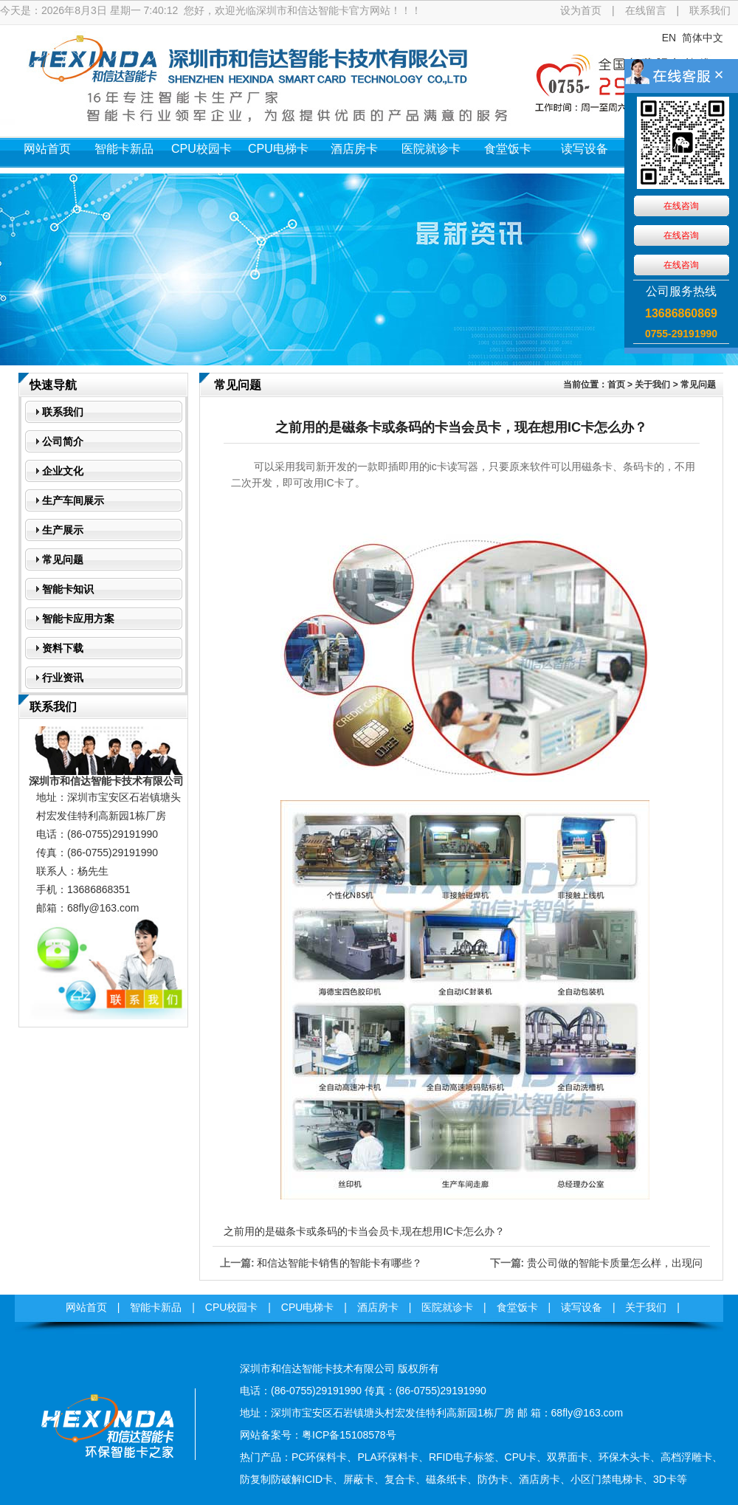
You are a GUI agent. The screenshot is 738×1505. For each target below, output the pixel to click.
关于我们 (661, 148)
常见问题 (698, 384)
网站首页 (47, 148)
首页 (616, 384)
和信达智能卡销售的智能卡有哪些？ (339, 1263)
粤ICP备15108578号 (349, 1435)
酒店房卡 (354, 148)
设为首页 (580, 10)
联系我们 (710, 10)
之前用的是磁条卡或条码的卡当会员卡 (311, 1231)
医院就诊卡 (431, 148)
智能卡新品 (124, 148)
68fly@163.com (103, 908)
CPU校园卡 (201, 148)
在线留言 (645, 10)
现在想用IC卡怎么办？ (453, 1231)
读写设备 (584, 148)
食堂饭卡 (507, 148)
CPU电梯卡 (278, 148)
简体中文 (702, 38)
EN (669, 38)
